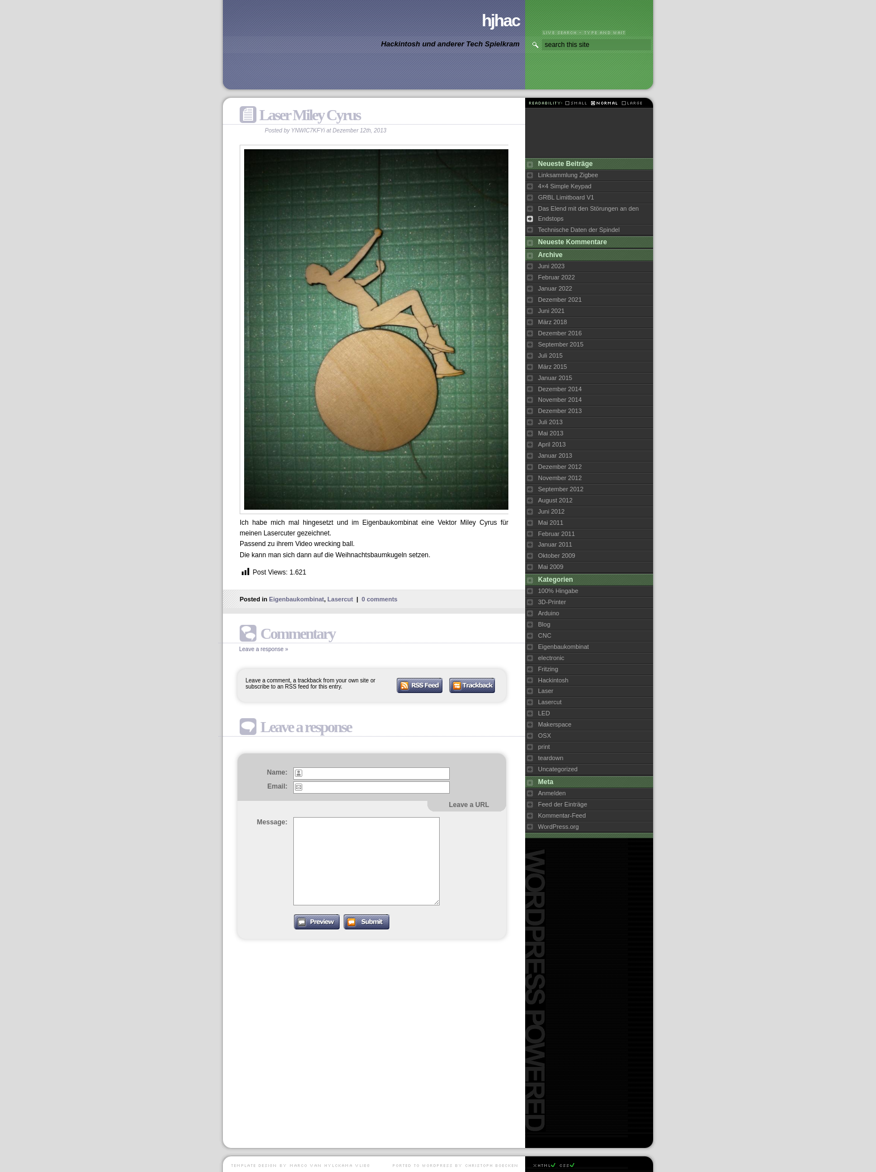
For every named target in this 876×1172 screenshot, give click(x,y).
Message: (272, 822)
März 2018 (552, 322)
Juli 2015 (550, 355)
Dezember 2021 (560, 299)
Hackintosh (553, 680)
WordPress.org (558, 826)
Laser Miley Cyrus (309, 115)
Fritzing (548, 669)
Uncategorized (558, 769)
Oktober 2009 (556, 555)
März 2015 (552, 366)
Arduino (548, 613)
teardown (550, 758)
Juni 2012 (551, 511)
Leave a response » (263, 649)
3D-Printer (552, 602)
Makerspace (555, 724)
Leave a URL (469, 805)
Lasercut (340, 599)
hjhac (501, 20)
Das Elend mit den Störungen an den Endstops (588, 213)
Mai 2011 (550, 522)
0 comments (379, 599)
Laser (546, 690)
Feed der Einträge (562, 804)
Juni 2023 (551, 266)
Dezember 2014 (560, 389)
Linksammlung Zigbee (568, 175)
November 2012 (560, 478)
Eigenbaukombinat (296, 599)
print (544, 746)
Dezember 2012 (560, 466)
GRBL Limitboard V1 (566, 197)
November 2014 (560, 399)
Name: (277, 772)
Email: (277, 786)
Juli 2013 (550, 422)
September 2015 (560, 344)
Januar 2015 (555, 377)
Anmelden (552, 793)
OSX (544, 735)
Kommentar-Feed (562, 815)
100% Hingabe (558, 590)
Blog (544, 624)
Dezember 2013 (560, 410)
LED (544, 713)
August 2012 (555, 500)
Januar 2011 (555, 544)
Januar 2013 (555, 455)
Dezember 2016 (560, 333)
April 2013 (552, 444)
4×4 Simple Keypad (565, 186)
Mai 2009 (550, 566)
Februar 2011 (556, 533)
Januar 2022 (555, 288)
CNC (544, 635)
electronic (551, 657)
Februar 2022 (556, 277)
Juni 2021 (551, 310)
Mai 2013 (550, 433)
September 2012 (560, 489)
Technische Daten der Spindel (579, 229)
